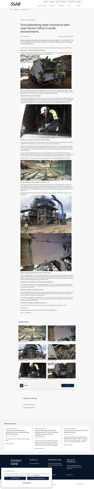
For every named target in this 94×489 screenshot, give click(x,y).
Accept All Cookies (15, 478)
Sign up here (70, 474)
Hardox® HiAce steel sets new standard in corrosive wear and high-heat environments (17, 432)
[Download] (67, 385)
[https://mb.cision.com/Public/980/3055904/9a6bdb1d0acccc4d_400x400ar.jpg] (73, 339)
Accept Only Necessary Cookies (38, 478)
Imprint (54, 484)
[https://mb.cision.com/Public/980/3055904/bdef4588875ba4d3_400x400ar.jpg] (73, 357)
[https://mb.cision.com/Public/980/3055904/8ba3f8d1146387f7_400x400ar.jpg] (44, 357)
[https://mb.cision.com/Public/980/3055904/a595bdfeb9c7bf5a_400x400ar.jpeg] (44, 339)
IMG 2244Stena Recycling (23, 360)
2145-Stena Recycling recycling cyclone (55, 341)
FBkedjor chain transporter (23, 341)
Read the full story (10, 443)
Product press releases (30, 404)
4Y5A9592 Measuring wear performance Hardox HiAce (28, 379)
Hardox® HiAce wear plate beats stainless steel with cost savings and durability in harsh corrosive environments (47, 433)
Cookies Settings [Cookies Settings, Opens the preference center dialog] (26, 483)
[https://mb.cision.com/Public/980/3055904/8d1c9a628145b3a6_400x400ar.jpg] (73, 376)
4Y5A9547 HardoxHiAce (52, 360)
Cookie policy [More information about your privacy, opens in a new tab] (37, 475)
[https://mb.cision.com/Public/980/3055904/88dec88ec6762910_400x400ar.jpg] (44, 376)
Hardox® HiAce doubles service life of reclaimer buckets (76, 431)
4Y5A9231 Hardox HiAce (52, 379)
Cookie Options (79, 484)
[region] (26, 478)
